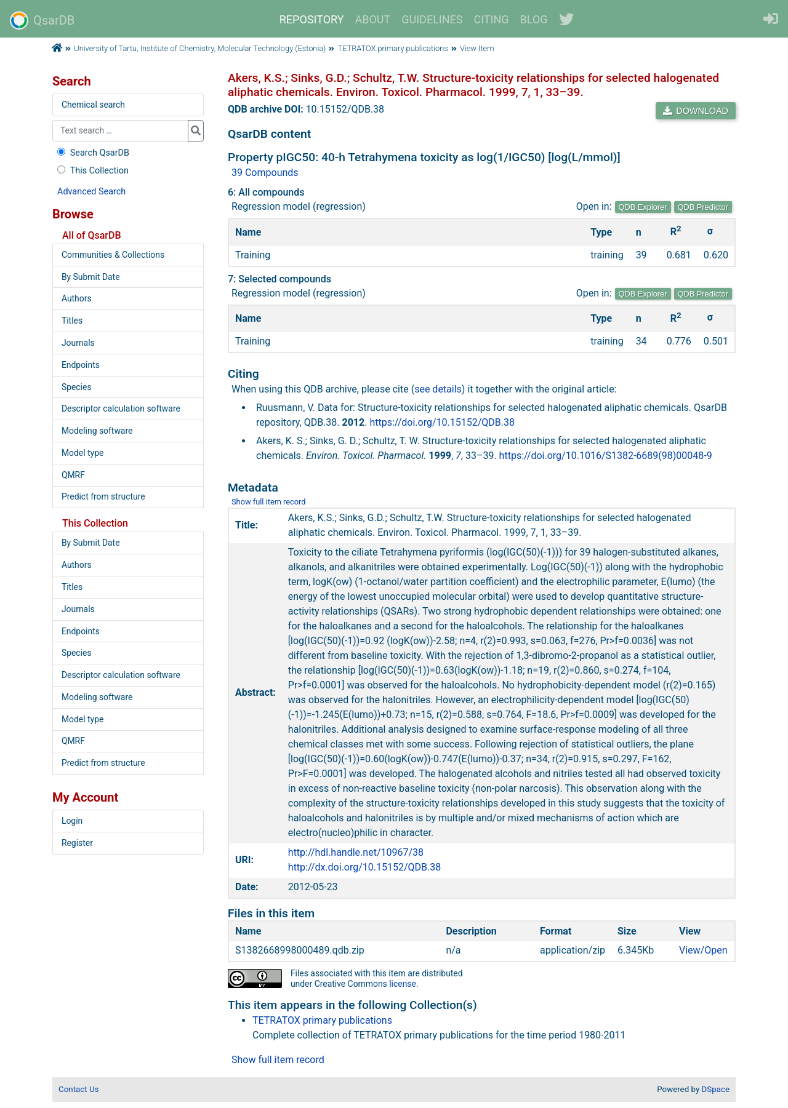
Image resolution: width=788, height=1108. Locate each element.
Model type (82, 453)
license (402, 984)
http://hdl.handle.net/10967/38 (356, 852)
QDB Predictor (703, 207)
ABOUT (373, 19)
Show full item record (268, 501)
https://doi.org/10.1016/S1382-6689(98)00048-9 (605, 455)
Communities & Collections (113, 255)
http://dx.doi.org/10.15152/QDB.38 (364, 867)
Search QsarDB (92, 153)
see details (438, 389)
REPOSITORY (311, 19)
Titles (72, 320)
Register (77, 843)
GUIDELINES (431, 19)
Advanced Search (91, 191)
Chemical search (93, 105)
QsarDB (42, 20)
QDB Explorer (643, 207)
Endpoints (81, 365)
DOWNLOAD (695, 111)
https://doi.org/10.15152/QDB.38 (442, 422)
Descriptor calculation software (121, 408)
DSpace (716, 1089)
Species (77, 387)
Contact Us (78, 1089)
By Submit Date (91, 277)
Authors (77, 298)
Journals (78, 343)
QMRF (73, 475)
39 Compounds (265, 172)
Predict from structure (103, 496)
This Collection (92, 170)
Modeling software (97, 431)
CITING (491, 19)
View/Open (703, 950)
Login (72, 821)
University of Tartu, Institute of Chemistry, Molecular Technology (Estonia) (200, 48)
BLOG (534, 19)
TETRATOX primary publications (393, 48)
